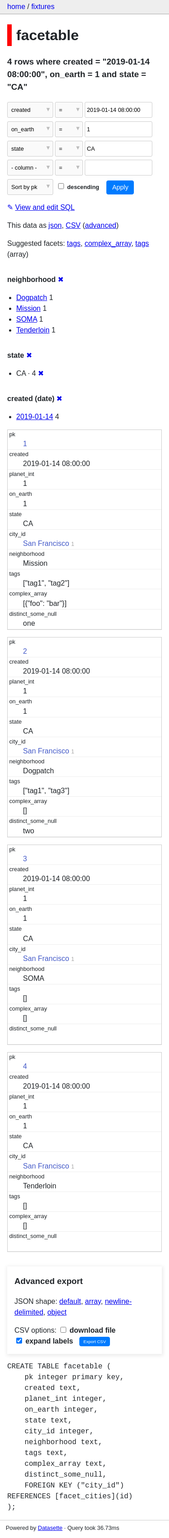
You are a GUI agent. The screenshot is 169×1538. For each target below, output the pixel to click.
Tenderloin (33, 330)
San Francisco (46, 543)
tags (74, 243)
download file (88, 1330)
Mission (28, 308)
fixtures (43, 6)
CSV (73, 225)
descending (78, 187)
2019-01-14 (34, 416)
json (55, 225)
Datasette (50, 1527)
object (57, 1312)
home (16, 6)
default (70, 1301)
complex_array (108, 243)
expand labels (44, 1341)
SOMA (26, 319)
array (93, 1301)
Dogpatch (31, 297)
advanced (100, 225)
